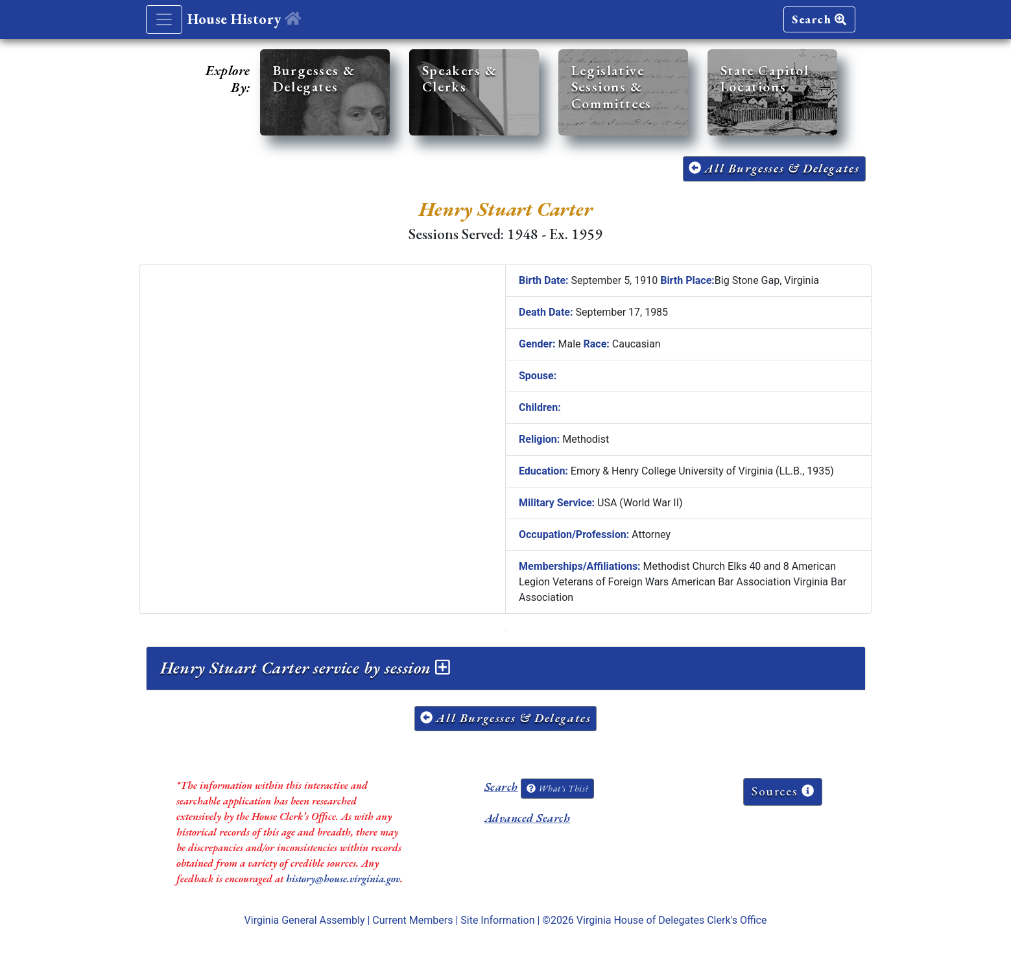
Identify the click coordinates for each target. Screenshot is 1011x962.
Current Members (412, 920)
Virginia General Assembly (304, 920)
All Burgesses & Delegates (774, 168)
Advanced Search (527, 817)
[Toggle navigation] (164, 19)
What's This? (557, 788)
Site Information (497, 920)
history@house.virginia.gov (343, 879)
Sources (783, 791)
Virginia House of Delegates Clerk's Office (672, 920)
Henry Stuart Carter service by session (305, 668)
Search (819, 19)
